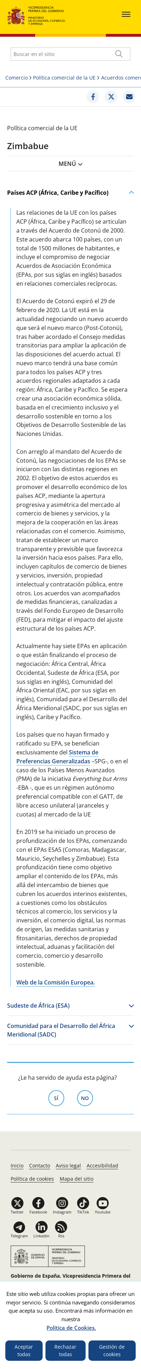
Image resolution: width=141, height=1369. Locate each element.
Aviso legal (68, 1165)
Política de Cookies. (71, 1327)
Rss (61, 1235)
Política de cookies (32, 1178)
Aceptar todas (24, 1350)
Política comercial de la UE (64, 77)
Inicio (17, 1165)
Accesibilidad (102, 1165)
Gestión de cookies (112, 1350)
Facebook (38, 1212)
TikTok (83, 1212)
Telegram (19, 1235)
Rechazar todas (65, 1350)
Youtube (102, 1212)
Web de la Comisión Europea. (55, 982)
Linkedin (41, 1235)
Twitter (17, 1212)
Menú (67, 164)
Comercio (16, 77)
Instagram (62, 1212)
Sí (59, 1097)
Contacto (39, 1165)
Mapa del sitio (76, 1178)
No (87, 1097)
